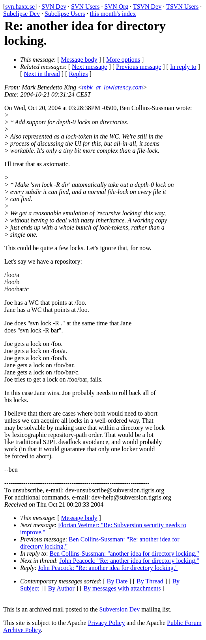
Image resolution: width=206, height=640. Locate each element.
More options (123, 59)
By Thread (150, 581)
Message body (79, 59)
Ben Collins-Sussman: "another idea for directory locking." (124, 553)
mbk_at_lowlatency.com (112, 87)
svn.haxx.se (20, 6)
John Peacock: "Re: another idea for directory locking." (129, 560)
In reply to (183, 66)
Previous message (138, 66)
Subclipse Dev (21, 13)
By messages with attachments (122, 588)
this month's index (113, 13)
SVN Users (85, 6)
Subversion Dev (119, 609)
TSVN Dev (147, 6)
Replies (78, 73)
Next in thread (42, 73)
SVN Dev (53, 6)
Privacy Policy (106, 622)
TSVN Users (182, 6)
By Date (117, 581)
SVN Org (116, 6)
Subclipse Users (65, 13)
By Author (61, 588)
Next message (89, 66)
